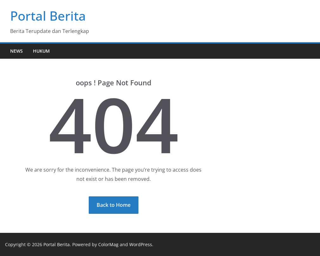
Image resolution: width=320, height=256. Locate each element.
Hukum (41, 51)
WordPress (140, 244)
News (16, 51)
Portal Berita (48, 15)
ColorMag (108, 244)
